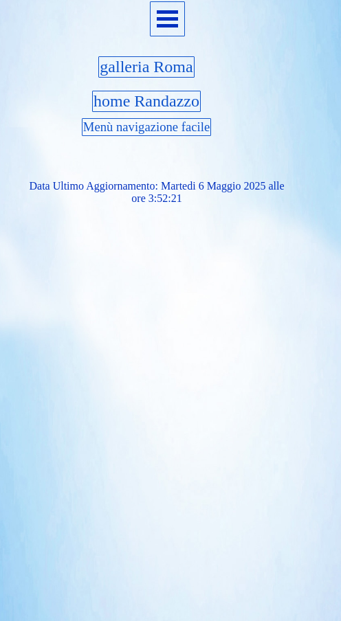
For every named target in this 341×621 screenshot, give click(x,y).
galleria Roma (146, 67)
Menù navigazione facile (146, 127)
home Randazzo (146, 101)
